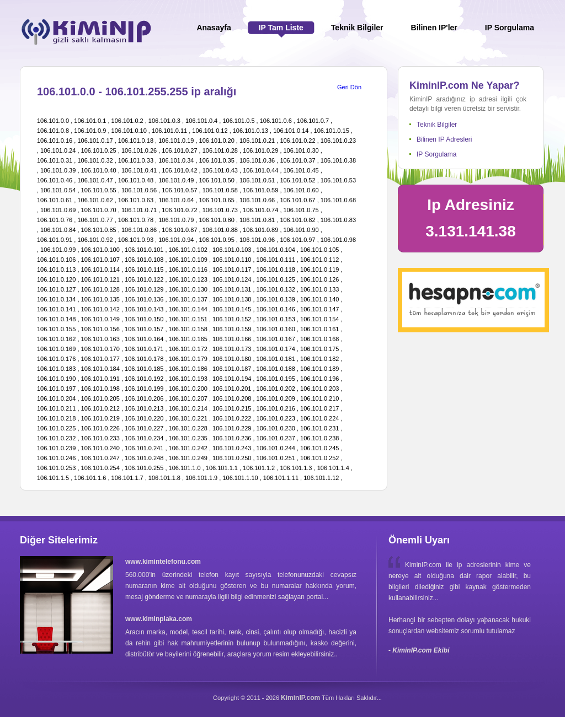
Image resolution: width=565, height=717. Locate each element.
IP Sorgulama (437, 154)
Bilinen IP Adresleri (444, 139)
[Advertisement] (480, 420)
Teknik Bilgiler (437, 124)
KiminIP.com (300, 698)
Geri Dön (349, 87)
